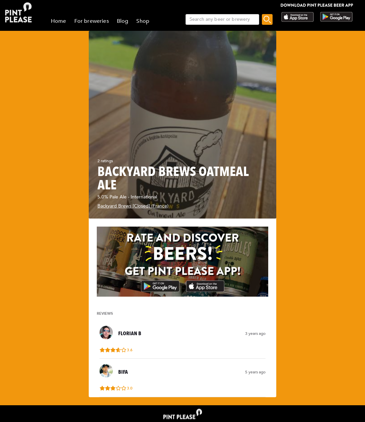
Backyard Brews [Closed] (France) (132, 206)
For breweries (91, 21)
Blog (123, 21)
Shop (142, 21)
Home (58, 21)
